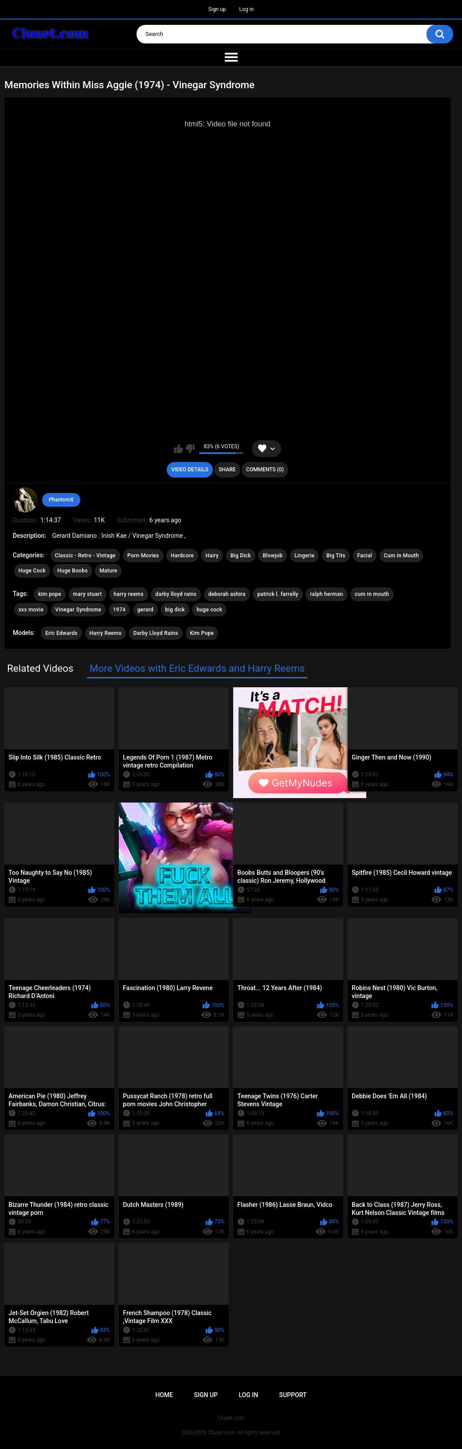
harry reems (129, 594)
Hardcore (182, 555)
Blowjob (272, 555)
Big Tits (335, 555)
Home (164, 1394)
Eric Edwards (61, 633)
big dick (175, 610)
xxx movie (31, 610)
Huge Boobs (72, 571)
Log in (246, 9)
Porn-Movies (143, 555)
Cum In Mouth (401, 555)
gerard (145, 610)
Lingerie (304, 555)
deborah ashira (227, 594)
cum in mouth (372, 594)
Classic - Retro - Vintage (85, 555)
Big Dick (241, 555)
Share (227, 469)
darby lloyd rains (175, 594)
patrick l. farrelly (277, 594)
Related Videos (40, 668)
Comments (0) (265, 469)
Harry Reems (106, 633)
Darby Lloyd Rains (155, 633)
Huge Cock (32, 571)
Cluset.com (221, 1432)
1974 (119, 610)
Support (293, 1394)
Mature (108, 571)
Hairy (212, 555)
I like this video (178, 448)
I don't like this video (190, 448)
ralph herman (326, 594)
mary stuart (87, 594)
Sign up (217, 9)
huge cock (209, 610)
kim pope (49, 594)
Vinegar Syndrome (78, 610)
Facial (364, 555)
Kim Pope (202, 633)
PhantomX (61, 500)
